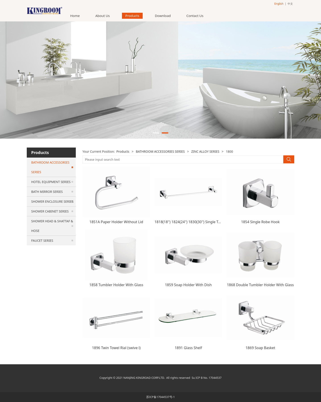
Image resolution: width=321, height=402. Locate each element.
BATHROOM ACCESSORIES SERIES (50, 167)
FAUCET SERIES (42, 240)
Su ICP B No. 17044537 (207, 378)
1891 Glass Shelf (188, 347)
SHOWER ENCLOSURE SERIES (52, 201)
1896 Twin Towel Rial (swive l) (116, 347)
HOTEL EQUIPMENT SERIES (51, 182)
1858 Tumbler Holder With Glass (116, 284)
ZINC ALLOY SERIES (205, 151)
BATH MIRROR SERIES (47, 192)
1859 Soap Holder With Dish (188, 284)
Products (132, 15)
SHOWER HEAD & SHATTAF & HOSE (52, 226)
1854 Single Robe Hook (260, 221)
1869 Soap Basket (260, 347)
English (279, 4)
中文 (290, 4)
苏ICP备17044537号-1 (160, 397)
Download (163, 15)
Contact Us (194, 15)
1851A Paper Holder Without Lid (116, 221)
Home (75, 15)
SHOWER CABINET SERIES (50, 211)
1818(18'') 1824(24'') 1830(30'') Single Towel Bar (193, 221)
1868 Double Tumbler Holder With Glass (260, 284)
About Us (102, 15)
